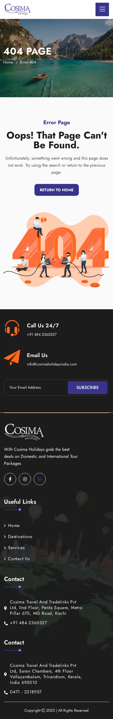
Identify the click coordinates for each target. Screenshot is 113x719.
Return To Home (56, 190)
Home (8, 62)
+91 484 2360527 (41, 334)
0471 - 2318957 (23, 692)
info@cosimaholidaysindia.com (52, 364)
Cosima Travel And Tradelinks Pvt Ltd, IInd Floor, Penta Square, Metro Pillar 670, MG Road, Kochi (43, 607)
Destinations (18, 536)
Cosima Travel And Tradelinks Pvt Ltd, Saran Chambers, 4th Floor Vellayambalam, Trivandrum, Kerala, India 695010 (43, 674)
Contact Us (17, 559)
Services (14, 548)
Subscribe (87, 387)
